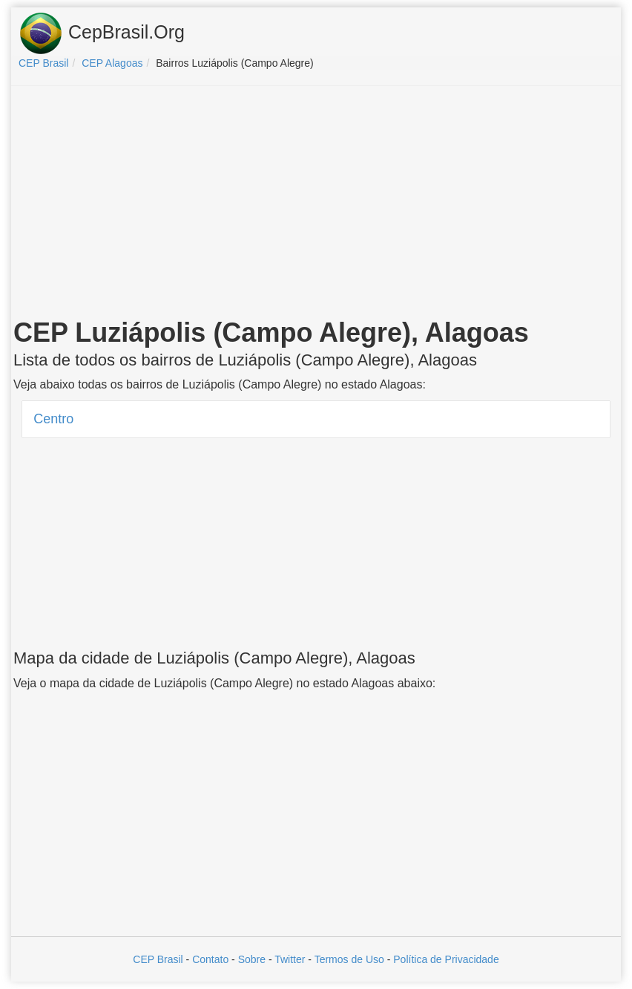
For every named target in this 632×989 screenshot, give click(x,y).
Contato (210, 959)
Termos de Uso (349, 959)
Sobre (252, 959)
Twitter (289, 959)
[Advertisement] (316, 204)
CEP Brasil (157, 959)
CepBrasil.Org (102, 33)
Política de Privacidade (445, 959)
